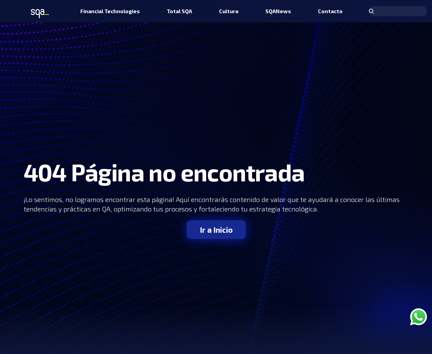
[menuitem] (110, 11)
